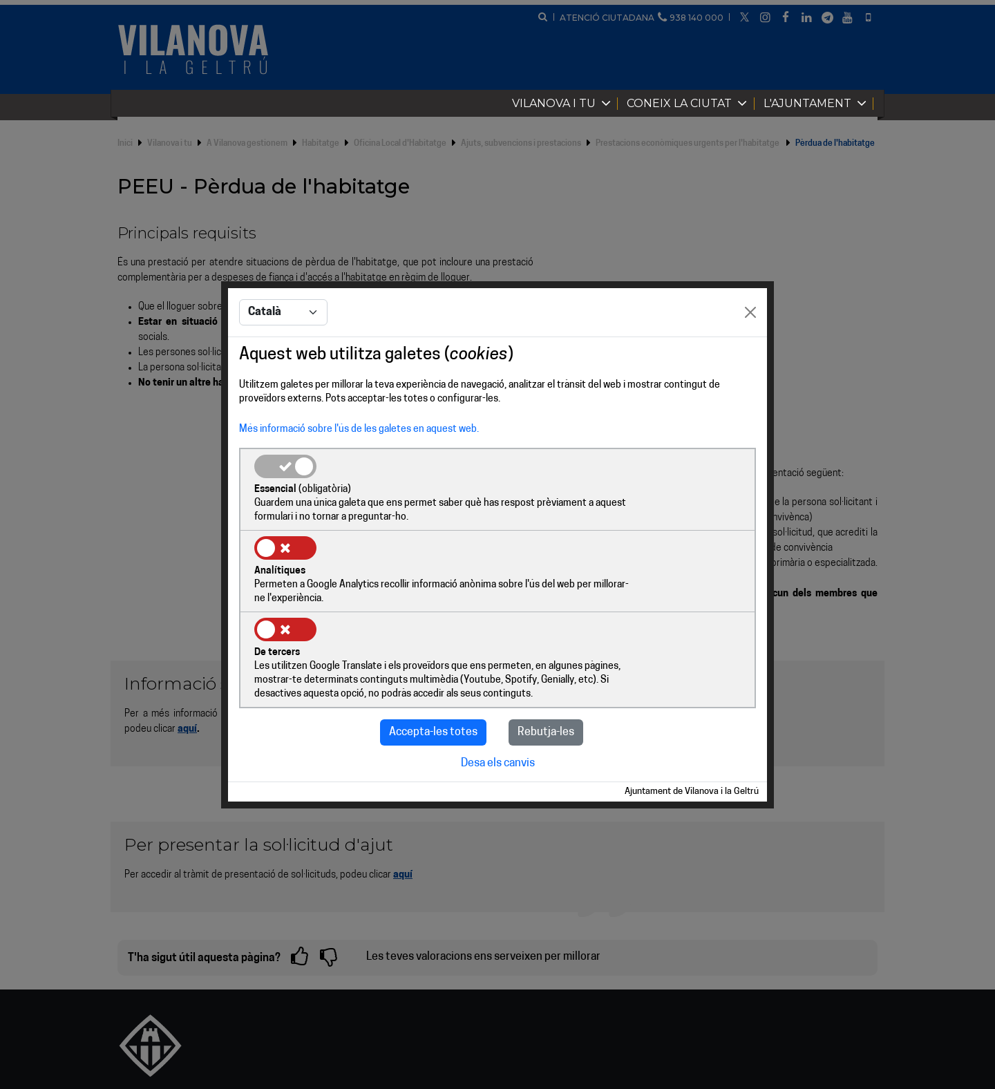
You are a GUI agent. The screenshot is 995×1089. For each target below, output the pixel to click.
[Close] (750, 354)
